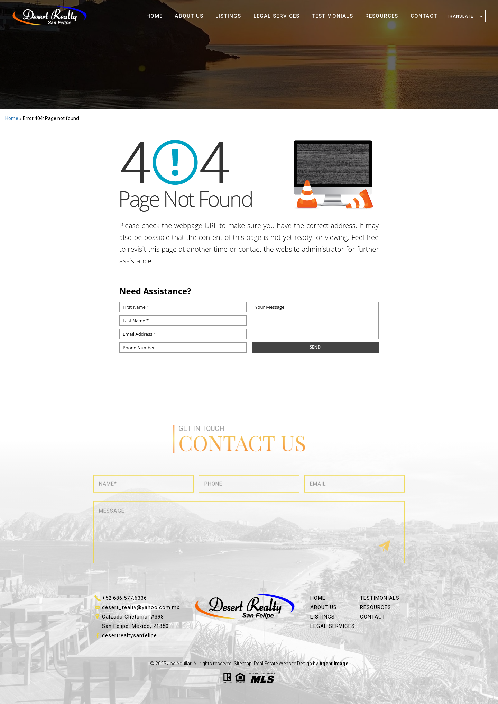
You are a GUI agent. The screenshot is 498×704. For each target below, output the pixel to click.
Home (154, 16)
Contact (424, 16)
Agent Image (333, 663)
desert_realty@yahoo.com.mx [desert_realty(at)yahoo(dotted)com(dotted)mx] (140, 607)
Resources (381, 16)
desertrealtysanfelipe (129, 635)
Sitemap (243, 663)
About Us (189, 16)
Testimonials (332, 16)
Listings (228, 16)
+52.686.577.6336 (124, 598)
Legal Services (276, 16)
